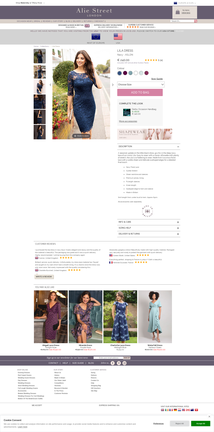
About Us (57, 372)
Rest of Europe (96, 43)
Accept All (200, 424)
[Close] (180, 31)
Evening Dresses (24, 372)
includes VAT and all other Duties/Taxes (133, 63)
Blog (68, 21)
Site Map (94, 391)
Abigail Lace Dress (50, 345)
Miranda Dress (85, 345)
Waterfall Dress (155, 345)
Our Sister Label (60, 380)
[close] (209, 416)
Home (36, 46)
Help (65, 363)
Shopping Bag (96, 385)
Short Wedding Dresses (26, 385)
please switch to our (155, 31)
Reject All (180, 424)
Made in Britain (59, 378)
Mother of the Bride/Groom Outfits (30, 398)
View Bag (186, 13)
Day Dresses (22, 380)
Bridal (37, 21)
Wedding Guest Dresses (26, 378)
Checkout (99, 21)
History (56, 375)
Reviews (47, 21)
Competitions (59, 383)
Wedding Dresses (24, 383)
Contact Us (95, 380)
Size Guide (157, 79)
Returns (87, 21)
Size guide (78, 363)
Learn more (22, 427)
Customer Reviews (61, 393)
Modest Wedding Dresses (27, 393)
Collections (44, 46)
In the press (58, 391)
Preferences (158, 424)
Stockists (57, 385)
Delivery (77, 21)
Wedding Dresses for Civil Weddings (31, 396)
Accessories (22, 391)
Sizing (93, 372)
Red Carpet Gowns (24, 375)
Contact (53, 363)
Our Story (58, 21)
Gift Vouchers (96, 388)
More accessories (128, 121)
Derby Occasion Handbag (144, 109)
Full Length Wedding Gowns (28, 388)
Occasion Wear (24, 21)
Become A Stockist (61, 388)
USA (118, 43)
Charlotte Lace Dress (120, 345)
